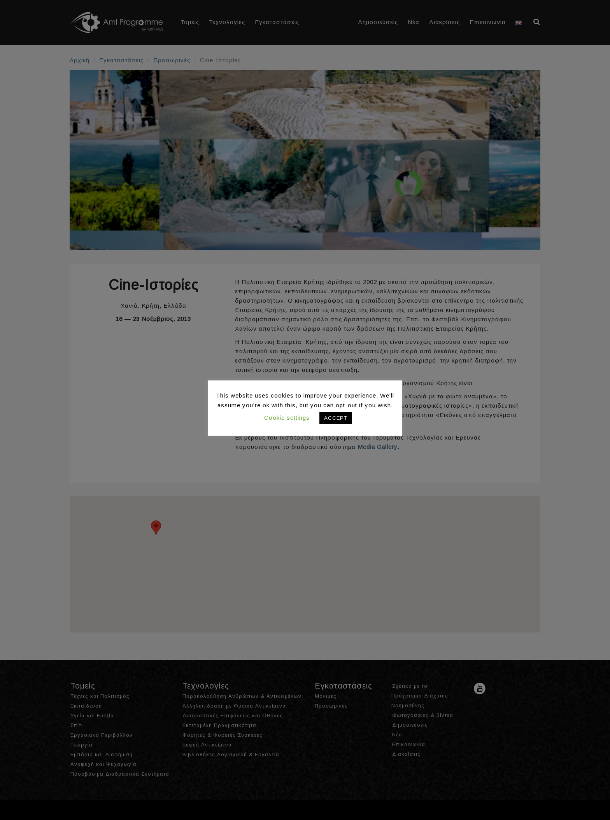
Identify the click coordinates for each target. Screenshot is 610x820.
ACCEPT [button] (335, 418)
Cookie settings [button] (287, 417)
